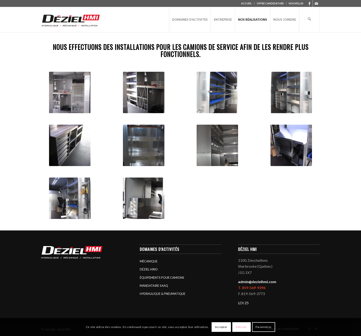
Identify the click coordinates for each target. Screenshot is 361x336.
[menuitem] (246, 3)
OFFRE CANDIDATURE (270, 3)
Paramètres (264, 327)
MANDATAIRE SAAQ (154, 285)
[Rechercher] (309, 19)
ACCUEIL (246, 3)
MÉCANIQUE (148, 261)
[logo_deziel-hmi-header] (71, 19)
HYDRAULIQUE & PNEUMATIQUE (162, 294)
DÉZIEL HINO (149, 269)
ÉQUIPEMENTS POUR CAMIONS (162, 277)
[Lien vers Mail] (316, 3)
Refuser (241, 327)
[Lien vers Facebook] (309, 3)
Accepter (221, 327)
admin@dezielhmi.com (257, 281)
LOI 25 (243, 303)
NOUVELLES (296, 3)
